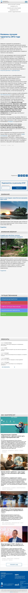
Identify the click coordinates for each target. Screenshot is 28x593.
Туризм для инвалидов (14, 8)
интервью (10, 121)
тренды (21, 522)
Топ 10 (3, 314)
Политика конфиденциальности (6, 573)
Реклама (3, 577)
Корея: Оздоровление (14, 11)
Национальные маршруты (10, 310)
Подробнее (3, 270)
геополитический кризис (21, 487)
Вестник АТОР (6, 303)
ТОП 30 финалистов (5, 94)
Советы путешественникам (11, 306)
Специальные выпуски (9, 299)
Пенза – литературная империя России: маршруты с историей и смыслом (14, 355)
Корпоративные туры (15, 522)
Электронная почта (5, 185)
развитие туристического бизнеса (8, 524)
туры (13, 145)
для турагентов (11, 450)
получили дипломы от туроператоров (10, 70)
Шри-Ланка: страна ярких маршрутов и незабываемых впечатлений (12, 345)
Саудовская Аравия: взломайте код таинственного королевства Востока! (13, 350)
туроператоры (4, 450)
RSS (1, 578)
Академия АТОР (14, 10)
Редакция (3, 575)
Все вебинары (6, 367)
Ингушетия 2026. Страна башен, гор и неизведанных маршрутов (11, 364)
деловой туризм (8, 522)
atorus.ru (11, 591)
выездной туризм (10, 558)
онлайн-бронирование (6, 487)
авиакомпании (3, 145)
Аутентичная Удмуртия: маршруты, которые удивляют (12, 359)
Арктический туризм (14, 4)
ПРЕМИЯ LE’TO (14, 6)
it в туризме (4, 451)
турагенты (16, 450)
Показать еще (14, 564)
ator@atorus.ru (9, 585)
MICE (3, 522)
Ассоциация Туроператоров (6, 1)
